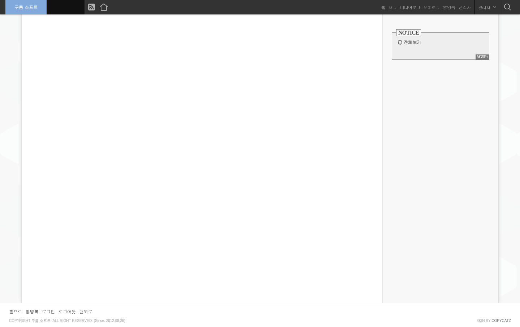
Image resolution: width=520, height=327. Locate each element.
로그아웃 (67, 311)
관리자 (465, 7)
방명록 (449, 7)
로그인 (48, 311)
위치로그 (431, 7)
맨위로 (85, 311)
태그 (392, 7)
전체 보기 (412, 42)
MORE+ (482, 57)
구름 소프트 (26, 7)
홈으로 (15, 311)
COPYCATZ (501, 321)
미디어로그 (410, 7)
